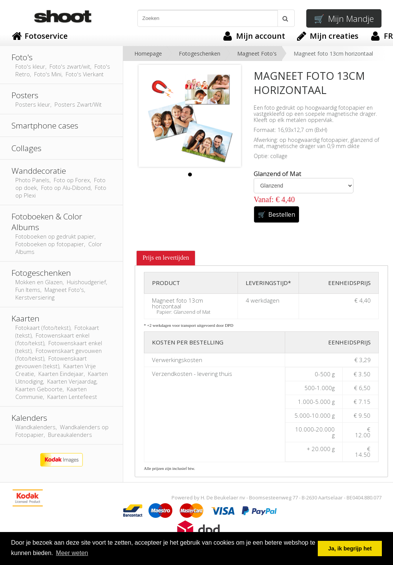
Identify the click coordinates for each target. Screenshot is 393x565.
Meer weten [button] (72, 553)
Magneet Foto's (257, 53)
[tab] (166, 258)
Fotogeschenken (199, 53)
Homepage (148, 53)
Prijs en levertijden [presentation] (166, 257)
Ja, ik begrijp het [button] (350, 548)
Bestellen (276, 214)
